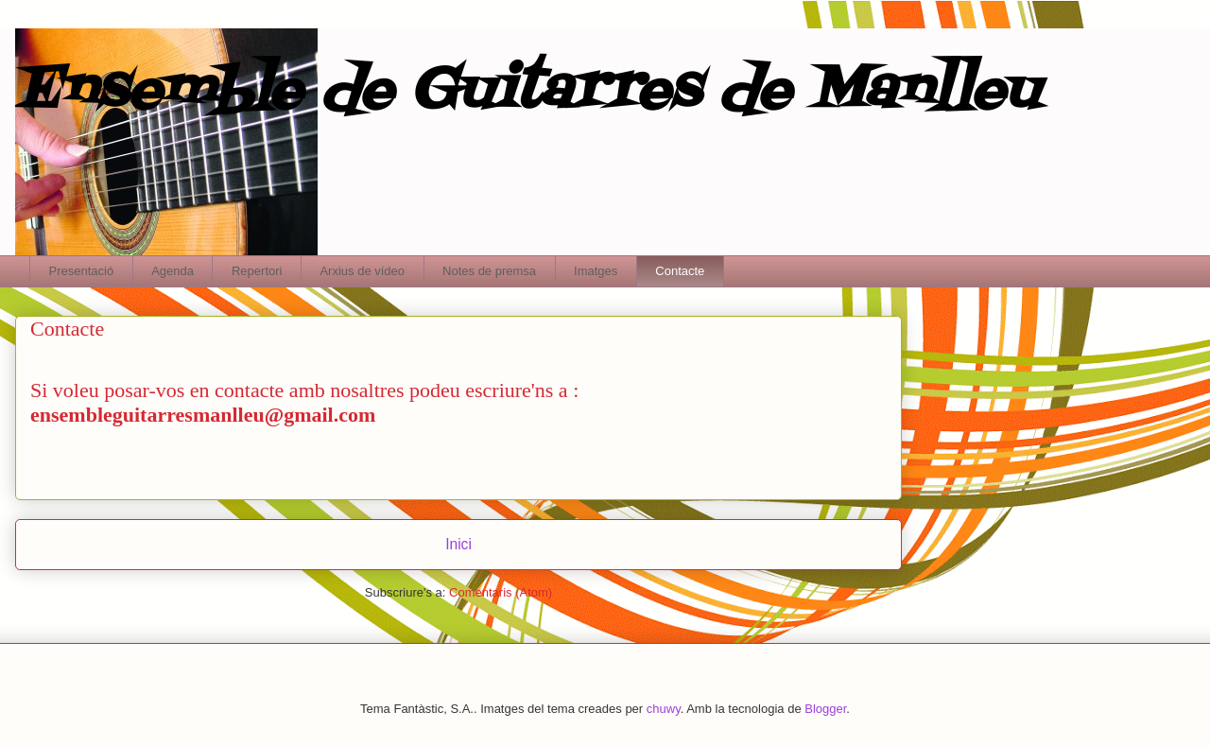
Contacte (679, 271)
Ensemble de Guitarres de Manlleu (527, 92)
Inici (458, 544)
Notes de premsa (489, 271)
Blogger (825, 709)
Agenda (172, 271)
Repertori (257, 271)
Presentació (81, 271)
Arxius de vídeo (362, 271)
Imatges (595, 271)
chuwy (664, 709)
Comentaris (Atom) (500, 592)
